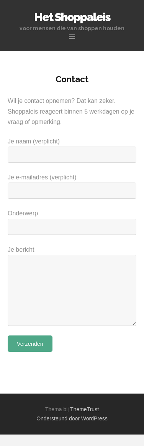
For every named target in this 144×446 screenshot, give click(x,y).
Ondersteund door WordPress (72, 418)
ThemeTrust (84, 409)
